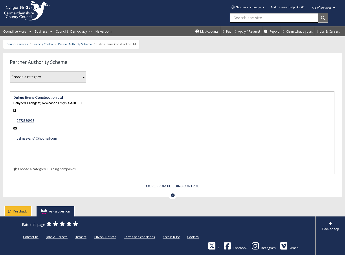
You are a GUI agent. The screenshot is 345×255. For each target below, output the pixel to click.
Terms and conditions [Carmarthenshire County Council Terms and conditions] (139, 237)
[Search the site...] (274, 18)
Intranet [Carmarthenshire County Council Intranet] (80, 237)
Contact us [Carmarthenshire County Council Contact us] (31, 237)
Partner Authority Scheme (75, 44)
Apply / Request (248, 31)
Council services (17, 44)
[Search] (323, 18)
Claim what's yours (298, 31)
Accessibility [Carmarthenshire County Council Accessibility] (171, 237)
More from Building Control (172, 186)
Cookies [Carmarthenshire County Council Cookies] (193, 237)
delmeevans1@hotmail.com (37, 138)
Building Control (43, 44)
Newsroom (103, 31)
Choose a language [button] (247, 7)
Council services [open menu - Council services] (17, 31)
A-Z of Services (323, 7)
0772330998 (25, 121)
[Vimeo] (289, 246)
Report (271, 31)
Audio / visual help (287, 7)
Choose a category (48, 77)
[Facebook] (235, 246)
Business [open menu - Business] (43, 31)
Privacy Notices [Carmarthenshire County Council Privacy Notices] (105, 237)
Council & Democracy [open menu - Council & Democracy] (74, 31)
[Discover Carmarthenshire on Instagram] (263, 246)
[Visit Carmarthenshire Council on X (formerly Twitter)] (213, 246)
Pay (227, 31)
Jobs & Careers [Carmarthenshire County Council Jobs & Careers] (57, 237)
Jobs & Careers (328, 31)
